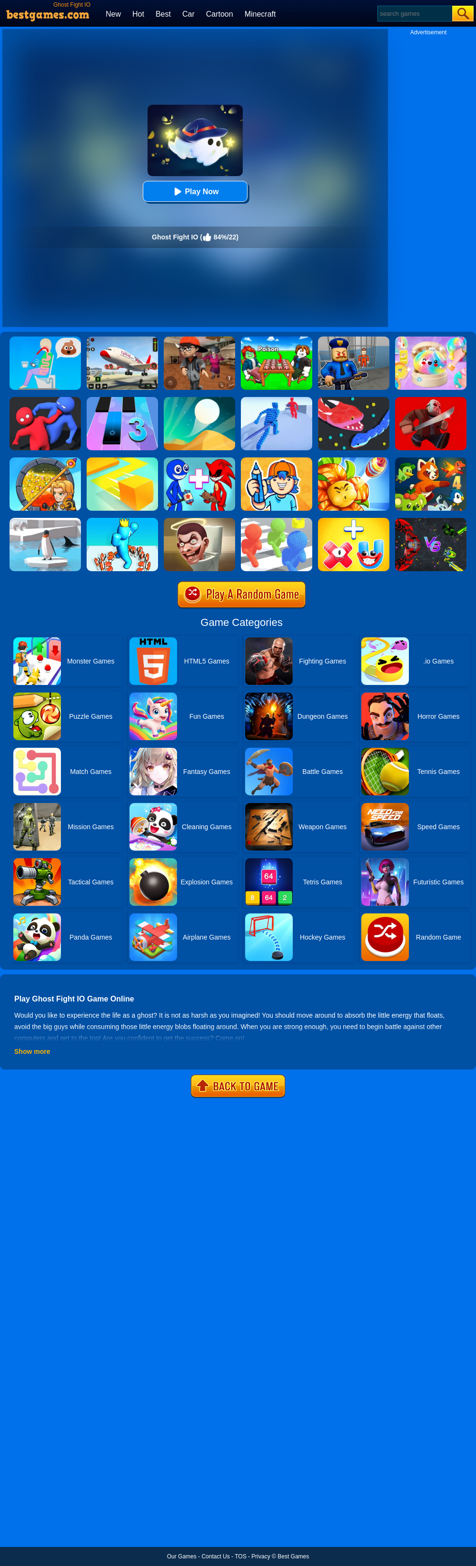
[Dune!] (199, 400)
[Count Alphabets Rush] (122, 521)
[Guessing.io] (276, 460)
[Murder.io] (430, 400)
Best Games (293, 1556)
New (113, 14)
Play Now (194, 192)
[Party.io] (45, 400)
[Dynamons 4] (430, 460)
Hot (138, 14)
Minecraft (260, 14)
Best (163, 14)
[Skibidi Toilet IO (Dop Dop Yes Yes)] (199, 521)
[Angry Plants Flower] (353, 460)
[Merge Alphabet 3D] (353, 521)
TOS (240, 1556)
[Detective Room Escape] (199, 340)
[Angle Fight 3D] (276, 400)
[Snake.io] (353, 400)
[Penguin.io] (45, 521)
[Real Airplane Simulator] (122, 340)
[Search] (414, 13)
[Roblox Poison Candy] (276, 340)
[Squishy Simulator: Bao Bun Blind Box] (430, 340)
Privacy (260, 1556)
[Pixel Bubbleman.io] (276, 521)
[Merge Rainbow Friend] (199, 460)
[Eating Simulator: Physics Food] (45, 340)
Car (188, 14)
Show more (32, 1051)
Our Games (182, 1556)
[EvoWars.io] (430, 521)
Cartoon (219, 14)
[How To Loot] (45, 460)
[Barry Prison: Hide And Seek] (353, 340)
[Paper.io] (122, 460)
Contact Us (215, 1556)
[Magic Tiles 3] (122, 400)
